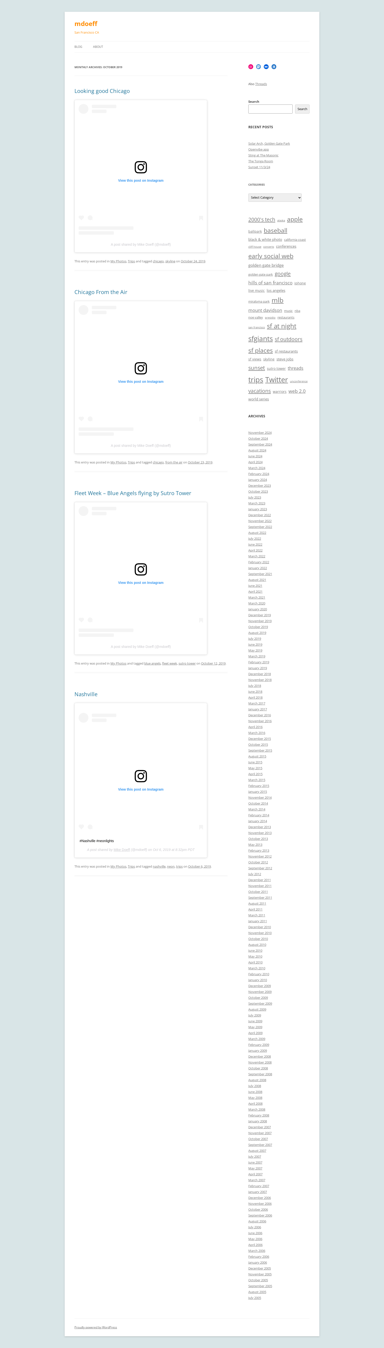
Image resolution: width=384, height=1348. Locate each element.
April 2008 (255, 1103)
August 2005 (257, 1292)
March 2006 (256, 1250)
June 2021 (255, 585)
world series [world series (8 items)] (258, 399)
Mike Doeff (122, 850)
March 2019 (256, 656)
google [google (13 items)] (283, 273)
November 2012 (260, 856)
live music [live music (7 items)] (256, 290)
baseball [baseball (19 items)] (275, 230)
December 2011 (259, 880)
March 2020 (256, 603)
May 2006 (255, 1239)
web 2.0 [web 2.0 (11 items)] (297, 391)
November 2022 (260, 521)
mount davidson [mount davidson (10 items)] (265, 310)
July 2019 (254, 638)
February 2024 (258, 474)
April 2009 (255, 1033)
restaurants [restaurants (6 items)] (285, 317)
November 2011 (260, 886)
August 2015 (257, 756)
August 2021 (257, 580)
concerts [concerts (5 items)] (268, 246)
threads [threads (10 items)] (295, 368)
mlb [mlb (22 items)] (278, 300)
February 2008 (258, 1115)
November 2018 (260, 680)
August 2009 (257, 1009)
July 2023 (254, 497)
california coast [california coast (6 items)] (295, 240)
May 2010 (255, 956)
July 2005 (254, 1298)
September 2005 (260, 1286)
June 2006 (255, 1233)
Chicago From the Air (100, 291)
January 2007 (257, 1192)
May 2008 (255, 1097)
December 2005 (259, 1268)
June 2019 (255, 644)
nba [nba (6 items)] (297, 311)
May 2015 (255, 768)
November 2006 (260, 1203)
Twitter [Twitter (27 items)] (276, 380)
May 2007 (255, 1168)
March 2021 (256, 597)
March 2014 (256, 809)
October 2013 (258, 838)
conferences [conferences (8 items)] (286, 246)
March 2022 (256, 556)
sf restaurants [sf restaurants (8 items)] (286, 351)
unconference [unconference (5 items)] (299, 381)
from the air (173, 462)
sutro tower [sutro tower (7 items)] (276, 368)
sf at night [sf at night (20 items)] (281, 326)
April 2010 (255, 962)
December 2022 (259, 515)
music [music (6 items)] (288, 311)
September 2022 (260, 527)
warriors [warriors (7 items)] (280, 391)
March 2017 (256, 703)
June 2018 (255, 691)
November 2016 (260, 721)
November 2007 (260, 1133)
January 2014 (257, 821)
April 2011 (255, 909)
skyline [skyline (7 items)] (269, 359)
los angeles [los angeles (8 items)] (276, 290)
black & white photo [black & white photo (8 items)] (265, 239)
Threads (261, 84)
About (98, 47)
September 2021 (260, 574)
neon (171, 866)
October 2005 (258, 1280)
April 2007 (255, 1174)
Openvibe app (258, 149)
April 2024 (255, 462)
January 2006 (257, 1262)
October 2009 (258, 997)
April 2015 (255, 774)
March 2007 (256, 1180)
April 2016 (255, 727)
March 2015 (256, 780)
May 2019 (255, 650)
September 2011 (260, 897)
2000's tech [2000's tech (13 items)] (261, 219)
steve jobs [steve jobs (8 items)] (284, 359)
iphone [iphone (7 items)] (300, 283)
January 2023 (257, 509)
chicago (158, 261)
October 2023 (258, 491)
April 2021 (255, 591)
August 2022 (257, 532)
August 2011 (257, 903)
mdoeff (85, 23)
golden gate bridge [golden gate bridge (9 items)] (266, 265)
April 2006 (255, 1245)
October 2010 (258, 939)
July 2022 (254, 538)
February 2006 (258, 1256)
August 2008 (257, 1080)
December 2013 (259, 827)
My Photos (118, 261)
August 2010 (257, 944)
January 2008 (257, 1121)
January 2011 (257, 921)
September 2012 (260, 868)
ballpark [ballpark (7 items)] (255, 231)
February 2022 (258, 562)
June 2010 (255, 950)
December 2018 (259, 674)
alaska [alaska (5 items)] (281, 220)
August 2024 (257, 450)
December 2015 (259, 738)
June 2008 (255, 1092)
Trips (131, 261)
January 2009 (257, 1050)
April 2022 (255, 550)
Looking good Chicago (102, 90)
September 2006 (260, 1215)
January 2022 (257, 568)
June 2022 (255, 544)
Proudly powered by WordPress (95, 1327)
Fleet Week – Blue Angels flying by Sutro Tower (132, 493)
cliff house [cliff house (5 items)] (254, 246)
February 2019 (258, 662)
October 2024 (258, 438)
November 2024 (260, 432)
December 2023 (259, 485)
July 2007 (254, 1156)
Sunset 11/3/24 (259, 167)
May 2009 (255, 1027)
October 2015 (258, 744)
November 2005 (260, 1274)
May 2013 (255, 844)
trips (179, 866)
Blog (78, 47)
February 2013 (258, 850)
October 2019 (258, 627)
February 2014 (258, 815)
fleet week (169, 663)
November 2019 (260, 621)
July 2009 (254, 1015)
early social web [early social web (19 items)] (270, 256)
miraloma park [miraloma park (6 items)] (259, 301)
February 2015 (258, 785)
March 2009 (256, 1039)
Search (253, 101)
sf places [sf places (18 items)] (260, 350)
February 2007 (258, 1186)
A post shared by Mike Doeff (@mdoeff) (141, 244)
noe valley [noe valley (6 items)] (255, 317)
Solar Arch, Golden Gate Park (269, 143)
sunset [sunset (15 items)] (256, 368)
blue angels (152, 663)
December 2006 (259, 1197)
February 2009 (258, 1044)
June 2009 (255, 1021)
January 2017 (257, 709)
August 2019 (257, 632)
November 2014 (260, 797)
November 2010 (260, 933)
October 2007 (258, 1139)
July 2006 (254, 1227)
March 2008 (256, 1109)
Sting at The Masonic (263, 155)
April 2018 (255, 697)
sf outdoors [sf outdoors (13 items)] (288, 339)
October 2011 (258, 891)
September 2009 (260, 1003)
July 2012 (254, 874)
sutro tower (187, 663)
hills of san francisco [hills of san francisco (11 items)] (270, 283)
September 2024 (260, 444)
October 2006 (258, 1209)
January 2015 (257, 791)
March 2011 (256, 915)
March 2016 (256, 733)
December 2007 (259, 1127)
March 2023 (256, 503)
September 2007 (260, 1145)
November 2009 (260, 991)
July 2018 (254, 685)
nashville (159, 866)
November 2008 (260, 1062)
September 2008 (260, 1074)
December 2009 (259, 986)
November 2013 (260, 833)
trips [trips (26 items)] (255, 379)
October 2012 (258, 862)
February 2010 (258, 974)
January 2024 (257, 479)
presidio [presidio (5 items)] (270, 317)
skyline (170, 261)
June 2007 (255, 1162)
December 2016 (259, 715)
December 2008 (259, 1056)
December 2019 (259, 615)
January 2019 (257, 668)
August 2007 (257, 1150)
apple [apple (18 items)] (295, 219)
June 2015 (255, 762)
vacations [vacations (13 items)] (259, 390)
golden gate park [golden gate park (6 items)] (260, 274)
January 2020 (257, 609)
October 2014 (258, 803)
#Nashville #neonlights (97, 841)
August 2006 (257, 1221)
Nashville (85, 694)
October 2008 (258, 1068)
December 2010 (259, 927)
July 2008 (254, 1086)
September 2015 (260, 750)
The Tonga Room (260, 161)
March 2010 (256, 968)
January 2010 (257, 980)
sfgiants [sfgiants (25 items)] (260, 338)
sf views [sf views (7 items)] (254, 359)
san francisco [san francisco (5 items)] (256, 327)
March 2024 (256, 468)
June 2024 (255, 456)
